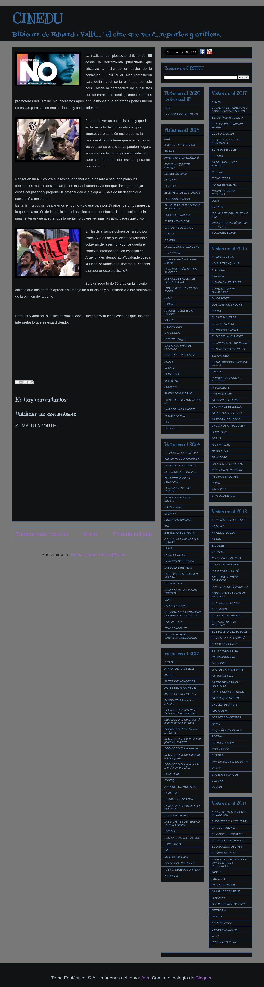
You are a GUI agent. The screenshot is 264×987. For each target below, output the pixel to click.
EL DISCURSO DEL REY (227, 846)
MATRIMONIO (173, 583)
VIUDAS (217, 787)
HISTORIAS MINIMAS (177, 519)
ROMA (216, 482)
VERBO (216, 768)
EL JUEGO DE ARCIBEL (227, 615)
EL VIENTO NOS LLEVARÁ (228, 637)
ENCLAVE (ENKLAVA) (178, 214)
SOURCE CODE (222, 923)
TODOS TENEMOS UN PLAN (182, 869)
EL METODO (172, 774)
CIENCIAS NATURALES (226, 282)
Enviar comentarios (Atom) (98, 554)
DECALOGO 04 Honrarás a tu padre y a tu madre (182, 740)
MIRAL (216, 723)
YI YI (167, 422)
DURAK (216, 311)
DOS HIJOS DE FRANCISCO (230, 586)
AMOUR (169, 675)
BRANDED (218, 545)
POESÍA (217, 736)
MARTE (169, 320)
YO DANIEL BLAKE (224, 232)
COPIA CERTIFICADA (225, 564)
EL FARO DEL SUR (224, 853)
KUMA (168, 548)
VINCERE (218, 781)
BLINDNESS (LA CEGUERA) (229, 821)
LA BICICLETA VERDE (225, 400)
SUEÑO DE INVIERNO (178, 393)
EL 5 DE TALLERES (224, 317)
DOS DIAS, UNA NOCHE (227, 304)
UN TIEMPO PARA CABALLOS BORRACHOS (180, 636)
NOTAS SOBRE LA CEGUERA (223, 193)
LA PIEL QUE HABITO (225, 698)
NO (166, 850)
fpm (145, 977)
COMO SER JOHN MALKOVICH (223, 290)
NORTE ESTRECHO (224, 184)
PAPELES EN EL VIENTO (227, 463)
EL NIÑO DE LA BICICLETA (229, 349)
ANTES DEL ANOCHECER (180, 687)
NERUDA (217, 171)
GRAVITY (170, 513)
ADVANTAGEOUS (223, 257)
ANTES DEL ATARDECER (180, 694)
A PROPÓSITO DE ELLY (179, 668)
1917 (167, 107)
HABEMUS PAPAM (223, 885)
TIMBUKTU (219, 489)
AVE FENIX (219, 269)
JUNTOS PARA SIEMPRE (227, 669)
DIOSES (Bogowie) (176, 173)
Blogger (203, 977)
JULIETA (169, 240)
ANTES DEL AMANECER (179, 681)
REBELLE (170, 368)
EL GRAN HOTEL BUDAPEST (230, 342)
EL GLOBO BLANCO (177, 199)
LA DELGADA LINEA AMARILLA (224, 164)
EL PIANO (218, 156)
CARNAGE (218, 551)
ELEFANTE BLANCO (224, 644)
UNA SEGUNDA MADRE (179, 409)
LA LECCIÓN (172, 253)
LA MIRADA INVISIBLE (226, 891)
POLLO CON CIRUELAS (179, 863)
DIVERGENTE (220, 298)
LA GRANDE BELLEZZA (227, 406)
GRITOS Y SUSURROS (178, 227)
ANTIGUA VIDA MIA (224, 532)
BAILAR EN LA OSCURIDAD (182, 459)
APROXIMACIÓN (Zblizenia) (181, 157)
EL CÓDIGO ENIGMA (225, 330)
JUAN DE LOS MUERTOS (180, 786)
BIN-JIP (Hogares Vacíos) (227, 117)
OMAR (168, 599)
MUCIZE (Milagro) (175, 339)
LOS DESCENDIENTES (226, 717)
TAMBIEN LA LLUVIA (225, 929)
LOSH (168, 297)
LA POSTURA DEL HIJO (227, 413)
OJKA (215, 200)
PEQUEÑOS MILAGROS (227, 730)
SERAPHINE (172, 374)
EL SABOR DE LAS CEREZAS (224, 623)
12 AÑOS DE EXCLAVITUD (181, 452)
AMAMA (169, 151)
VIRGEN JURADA (175, 415)
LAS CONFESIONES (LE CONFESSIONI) (179, 280)
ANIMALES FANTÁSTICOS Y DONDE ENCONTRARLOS (229, 110)
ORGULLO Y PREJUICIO (179, 355)
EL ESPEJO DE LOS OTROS (182, 192)
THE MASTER (173, 621)
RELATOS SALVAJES (225, 476)
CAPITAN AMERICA (224, 827)
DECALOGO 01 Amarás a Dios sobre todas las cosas (180, 712)
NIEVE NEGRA (221, 178)
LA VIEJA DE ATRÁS (224, 704)
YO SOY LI (171, 428)
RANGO (217, 916)
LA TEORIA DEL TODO (226, 419)
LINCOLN (170, 831)
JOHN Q (169, 780)
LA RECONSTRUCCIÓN (179, 561)
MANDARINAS (221, 444)
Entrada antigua (132, 534)
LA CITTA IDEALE (175, 554)
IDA (166, 526)
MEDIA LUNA (220, 451)
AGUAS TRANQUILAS (225, 263)
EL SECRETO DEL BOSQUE (229, 631)
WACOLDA (171, 876)
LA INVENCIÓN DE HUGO (228, 691)
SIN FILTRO (171, 380)
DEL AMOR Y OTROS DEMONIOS (225, 579)
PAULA (168, 361)
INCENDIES (219, 663)
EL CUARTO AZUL (223, 323)
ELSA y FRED (220, 355)
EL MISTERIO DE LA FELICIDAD (177, 480)
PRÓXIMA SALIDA (223, 742)
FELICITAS (218, 878)
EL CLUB (170, 186)
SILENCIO (218, 207)
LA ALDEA (170, 793)
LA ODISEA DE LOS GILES (181, 114)
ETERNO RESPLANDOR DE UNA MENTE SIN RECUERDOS (229, 863)
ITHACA (169, 234)
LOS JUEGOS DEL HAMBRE (182, 837)
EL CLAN (170, 179)
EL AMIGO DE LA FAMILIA (228, 840)
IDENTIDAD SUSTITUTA (179, 532)
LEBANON (218, 897)
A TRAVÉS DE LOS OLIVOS (229, 520)
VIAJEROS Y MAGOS (225, 774)
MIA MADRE (219, 457)
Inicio (90, 534)
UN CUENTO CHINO (224, 942)
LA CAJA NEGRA (222, 676)
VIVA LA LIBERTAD (223, 495)
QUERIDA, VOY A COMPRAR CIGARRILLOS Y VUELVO (182, 614)
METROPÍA (219, 910)
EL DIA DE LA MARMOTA (227, 336)
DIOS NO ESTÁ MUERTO (180, 465)
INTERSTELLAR (222, 393)
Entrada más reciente (41, 534)
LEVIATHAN (219, 432)
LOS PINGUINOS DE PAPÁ (228, 904)
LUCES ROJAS (173, 844)
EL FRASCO (219, 609)
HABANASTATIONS (224, 657)
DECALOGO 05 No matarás (181, 748)
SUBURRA (170, 387)
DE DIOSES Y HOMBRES (227, 834)
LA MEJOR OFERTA (176, 815)
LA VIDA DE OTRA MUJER (228, 425)
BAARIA (217, 539)
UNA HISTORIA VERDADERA (230, 761)
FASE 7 (216, 872)
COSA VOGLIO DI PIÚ (225, 570)
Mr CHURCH (172, 332)
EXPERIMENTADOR (176, 221)
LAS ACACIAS (220, 711)
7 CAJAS (169, 662)
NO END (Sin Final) (176, 856)
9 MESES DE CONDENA (179, 145)
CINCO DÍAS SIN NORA (226, 558)
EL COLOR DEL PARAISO (180, 471)
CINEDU (37, 18)
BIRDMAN (218, 276)
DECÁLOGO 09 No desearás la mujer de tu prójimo (182, 766)
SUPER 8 (217, 755)
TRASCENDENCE (175, 628)
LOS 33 (216, 438)
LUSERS (169, 304)
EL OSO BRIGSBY (223, 133)
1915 (167, 138)
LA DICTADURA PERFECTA (181, 246)
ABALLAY (218, 526)
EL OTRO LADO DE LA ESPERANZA (226, 141)
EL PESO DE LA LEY (225, 149)
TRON (215, 935)
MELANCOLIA (173, 326)
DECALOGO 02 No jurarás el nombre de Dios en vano (182, 721)
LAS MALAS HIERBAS (178, 567)
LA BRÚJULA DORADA (178, 799)
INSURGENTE (221, 387)
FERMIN (217, 371)
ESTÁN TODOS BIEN (225, 650)
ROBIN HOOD (220, 749)
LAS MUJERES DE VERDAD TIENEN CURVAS (182, 823)
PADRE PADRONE (175, 605)
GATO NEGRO (173, 507)
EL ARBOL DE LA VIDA (226, 602)
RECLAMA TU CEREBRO (227, 470)
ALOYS (216, 101)
